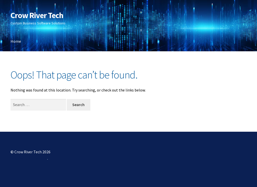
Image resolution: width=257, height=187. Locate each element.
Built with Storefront (29, 158)
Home (16, 41)
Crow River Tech (37, 15)
